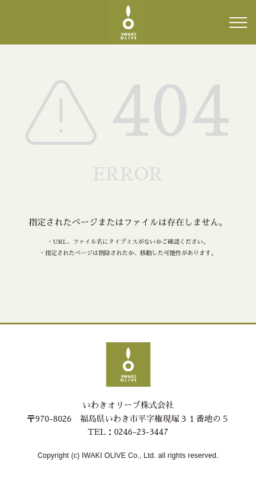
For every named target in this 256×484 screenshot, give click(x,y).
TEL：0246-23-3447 (128, 432)
